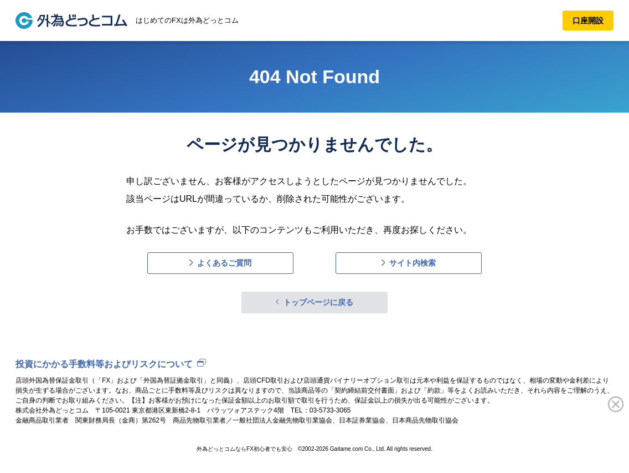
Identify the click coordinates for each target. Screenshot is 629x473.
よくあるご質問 (224, 262)
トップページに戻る (318, 302)
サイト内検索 (412, 262)
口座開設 (588, 20)
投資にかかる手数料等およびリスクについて (104, 364)
